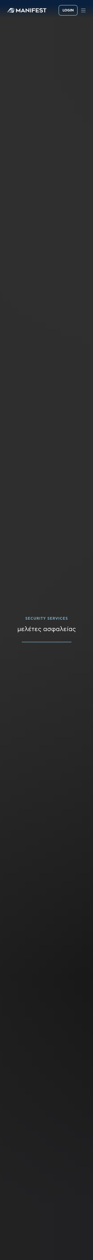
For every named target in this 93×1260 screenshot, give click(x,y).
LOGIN (68, 10)
